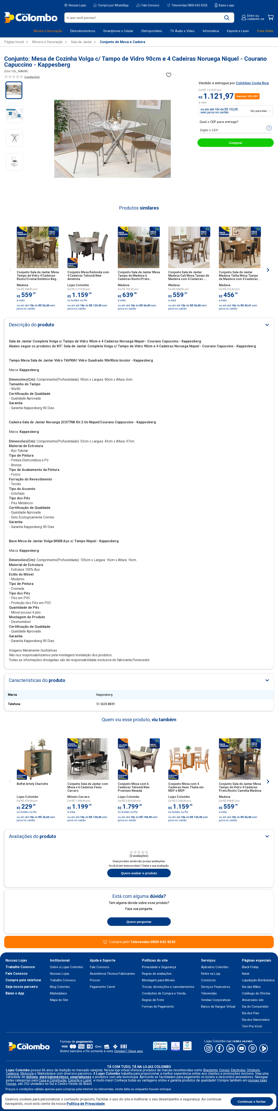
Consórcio (208, 980)
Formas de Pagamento (158, 1006)
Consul (224, 1070)
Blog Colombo (60, 986)
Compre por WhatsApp (111, 5)
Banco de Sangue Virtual (218, 1006)
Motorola (27, 1074)
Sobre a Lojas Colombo (66, 967)
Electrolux (238, 1070)
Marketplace (58, 993)
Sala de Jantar (81, 42)
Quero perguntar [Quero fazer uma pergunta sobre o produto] (139, 922)
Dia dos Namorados (256, 1019)
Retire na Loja (210, 973)
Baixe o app (224, 5)
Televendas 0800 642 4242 (187, 5)
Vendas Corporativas (216, 1000)
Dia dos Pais (250, 1013)
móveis (32, 1077)
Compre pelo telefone (23, 980)
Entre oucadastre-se (252, 17)
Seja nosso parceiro (22, 986)
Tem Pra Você (252, 1026)
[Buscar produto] (226, 18)
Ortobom (253, 1070)
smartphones (80, 1077)
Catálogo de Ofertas (256, 993)
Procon (95, 980)
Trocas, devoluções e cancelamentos (168, 986)
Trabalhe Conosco (20, 967)
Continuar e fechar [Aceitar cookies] (252, 1101)
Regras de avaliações (157, 973)
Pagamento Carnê (102, 986)
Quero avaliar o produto (139, 873)
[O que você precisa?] (143, 18)
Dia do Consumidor (255, 1006)
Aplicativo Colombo (214, 967)
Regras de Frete (153, 1000)
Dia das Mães (251, 986)
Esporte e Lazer (80, 1080)
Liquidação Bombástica (258, 980)
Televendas (209, 993)
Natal (245, 973)
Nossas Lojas (75, 5)
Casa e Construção (53, 1080)
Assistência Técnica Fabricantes (112, 973)
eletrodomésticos (53, 1077)
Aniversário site (253, 1000)
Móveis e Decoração (47, 42)
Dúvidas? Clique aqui (128, 1051)
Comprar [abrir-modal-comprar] (235, 143)
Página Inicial (14, 42)
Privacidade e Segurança (159, 967)
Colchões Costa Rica (252, 83)
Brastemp (210, 1070)
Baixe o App (15, 993)
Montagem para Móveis (158, 980)
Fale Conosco (147, 5)
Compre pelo (142, 942)
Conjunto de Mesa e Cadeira (122, 42)
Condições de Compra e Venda (164, 993)
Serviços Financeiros (215, 986)
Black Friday (250, 967)
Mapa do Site (59, 1000)
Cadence (12, 1074)
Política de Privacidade (86, 1103)
